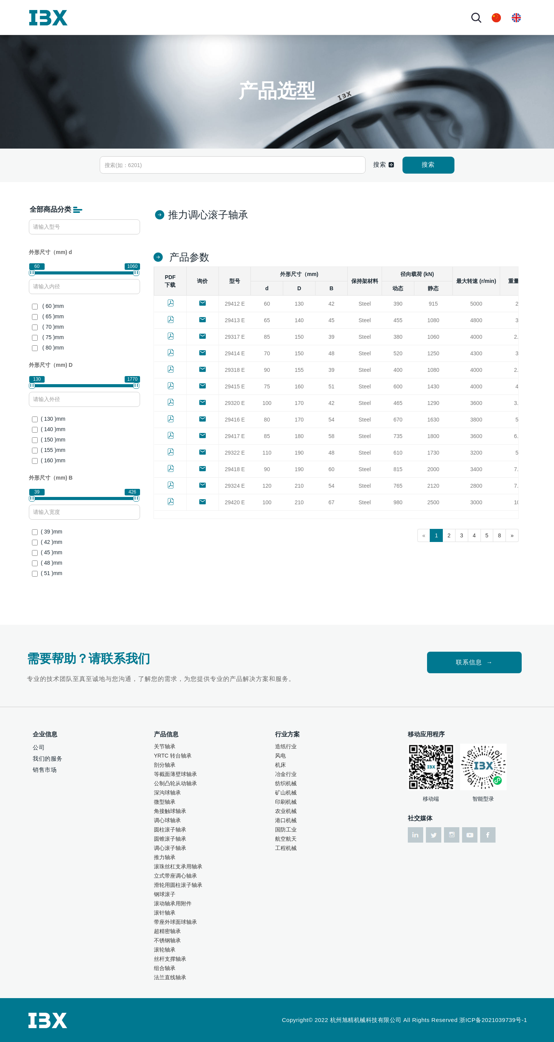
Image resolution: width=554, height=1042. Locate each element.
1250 (433, 353)
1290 (433, 403)
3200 (476, 453)
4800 (476, 320)
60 (267, 304)
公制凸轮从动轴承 (175, 783)
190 (299, 453)
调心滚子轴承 (170, 848)
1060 (433, 337)
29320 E (235, 403)
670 (398, 419)
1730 (433, 453)
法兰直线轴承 (170, 977)
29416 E (235, 419)
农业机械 (286, 811)
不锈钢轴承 (167, 940)
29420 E (235, 502)
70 (267, 353)
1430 (433, 386)
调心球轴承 (167, 820)
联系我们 (319, 17)
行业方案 (205, 17)
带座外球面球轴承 (175, 922)
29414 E (235, 353)
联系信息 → (474, 662)
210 (299, 486)
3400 (476, 469)
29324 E (235, 486)
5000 (476, 304)
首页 (98, 17)
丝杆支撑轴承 (170, 959)
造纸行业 (286, 746)
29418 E (235, 469)
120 (266, 486)
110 (266, 453)
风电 (280, 756)
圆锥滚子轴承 (170, 839)
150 (299, 337)
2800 (476, 486)
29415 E (235, 386)
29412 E (235, 304)
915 (433, 304)
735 (398, 436)
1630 (433, 419)
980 (398, 502)
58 (332, 436)
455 (398, 320)
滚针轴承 (164, 913)
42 (332, 304)
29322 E (235, 453)
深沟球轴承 (167, 792)
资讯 (280, 17)
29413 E (235, 320)
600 (398, 386)
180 (299, 436)
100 (266, 403)
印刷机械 (286, 802)
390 (398, 304)
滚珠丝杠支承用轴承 (178, 866)
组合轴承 (164, 968)
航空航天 (286, 839)
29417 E (235, 436)
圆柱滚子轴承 (170, 829)
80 (267, 419)
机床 (280, 765)
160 (299, 386)
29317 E (235, 337)
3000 (476, 502)
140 (299, 320)
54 (332, 419)
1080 (433, 320)
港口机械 (286, 820)
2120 (433, 486)
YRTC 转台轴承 (173, 756)
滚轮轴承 (164, 950)
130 (299, 304)
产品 (167, 17)
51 (332, 386)
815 (398, 469)
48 (332, 353)
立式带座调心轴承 (175, 876)
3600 (476, 403)
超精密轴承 (167, 931)
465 (398, 403)
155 (299, 370)
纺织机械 (286, 783)
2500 (433, 502)
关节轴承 (164, 746)
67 (332, 502)
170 (299, 403)
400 (398, 370)
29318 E (235, 370)
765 (398, 486)
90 (267, 370)
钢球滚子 (164, 894)
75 (267, 386)
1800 (433, 436)
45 (332, 320)
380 (398, 337)
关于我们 (128, 17)
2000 (433, 469)
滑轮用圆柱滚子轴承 (178, 885)
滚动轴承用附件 (173, 903)
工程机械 (286, 848)
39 (332, 337)
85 (267, 337)
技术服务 (249, 17)
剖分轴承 (164, 765)
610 (398, 453)
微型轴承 (164, 802)
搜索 (428, 164)
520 (398, 353)
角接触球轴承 (170, 811)
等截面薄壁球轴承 (175, 774)
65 (267, 320)
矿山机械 (286, 792)
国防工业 (286, 829)
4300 (476, 353)
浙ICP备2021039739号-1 (493, 1020)
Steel (365, 304)
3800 (476, 419)
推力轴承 (164, 857)
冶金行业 (286, 774)
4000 (476, 337)
